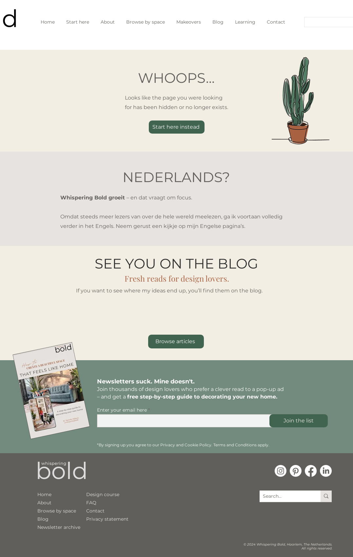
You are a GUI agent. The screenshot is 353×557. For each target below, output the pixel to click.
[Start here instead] (177, 127)
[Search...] (326, 22)
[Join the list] (298, 420)
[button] (245, 22)
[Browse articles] (176, 341)
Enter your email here (122, 410)
